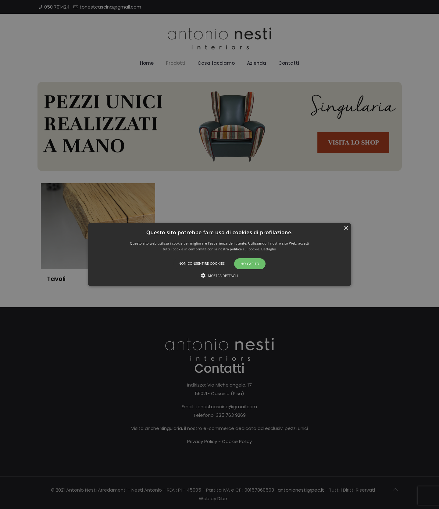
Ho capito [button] (250, 263)
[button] (219, 254)
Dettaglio (268, 249)
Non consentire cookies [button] (202, 263)
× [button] (346, 228)
